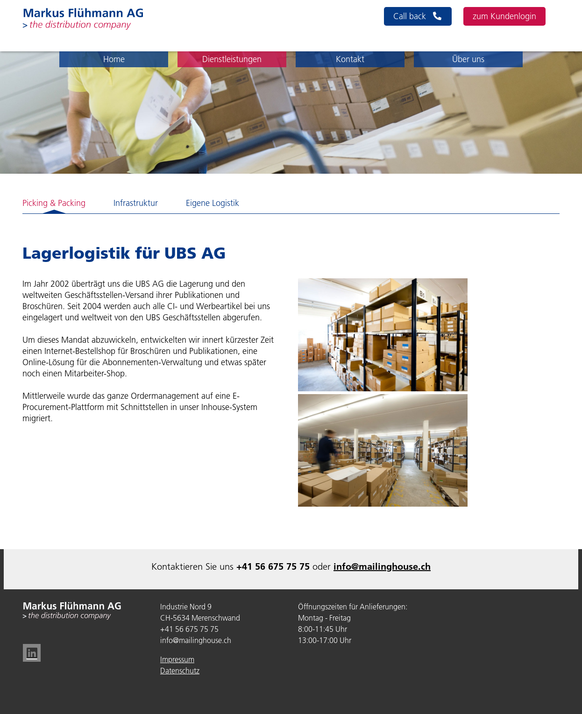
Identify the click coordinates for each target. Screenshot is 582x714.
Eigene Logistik (212, 203)
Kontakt (350, 59)
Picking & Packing (53, 203)
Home (114, 59)
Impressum (177, 659)
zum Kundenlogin (504, 16)
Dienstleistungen (232, 59)
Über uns (468, 59)
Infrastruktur (136, 203)
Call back (417, 16)
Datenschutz (179, 670)
